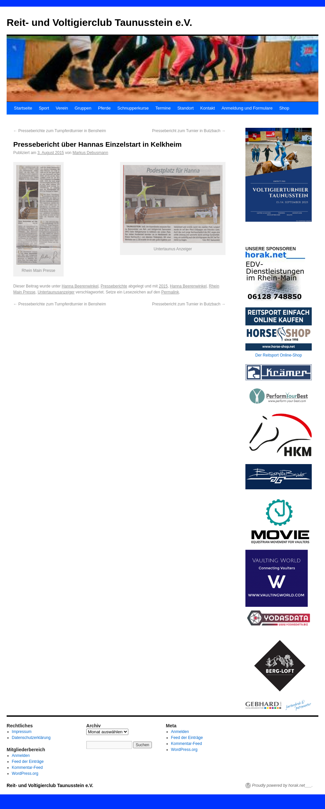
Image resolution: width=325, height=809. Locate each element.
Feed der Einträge (28, 761)
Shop (284, 108)
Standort (185, 108)
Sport (44, 108)
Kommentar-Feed (27, 767)
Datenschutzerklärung (31, 737)
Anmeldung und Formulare (247, 108)
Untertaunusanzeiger (55, 292)
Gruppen (83, 108)
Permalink (170, 292)
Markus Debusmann (90, 152)
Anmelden (21, 755)
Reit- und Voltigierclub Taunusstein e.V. (99, 22)
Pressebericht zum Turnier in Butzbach (189, 130)
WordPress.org (25, 773)
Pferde (104, 108)
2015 (163, 286)
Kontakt (207, 108)
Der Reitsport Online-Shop (278, 355)
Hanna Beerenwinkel (80, 286)
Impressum (22, 731)
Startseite (23, 108)
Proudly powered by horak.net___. (282, 785)
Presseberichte (114, 286)
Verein (62, 108)
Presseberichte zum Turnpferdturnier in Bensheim (59, 130)
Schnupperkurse (133, 108)
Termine (162, 108)
